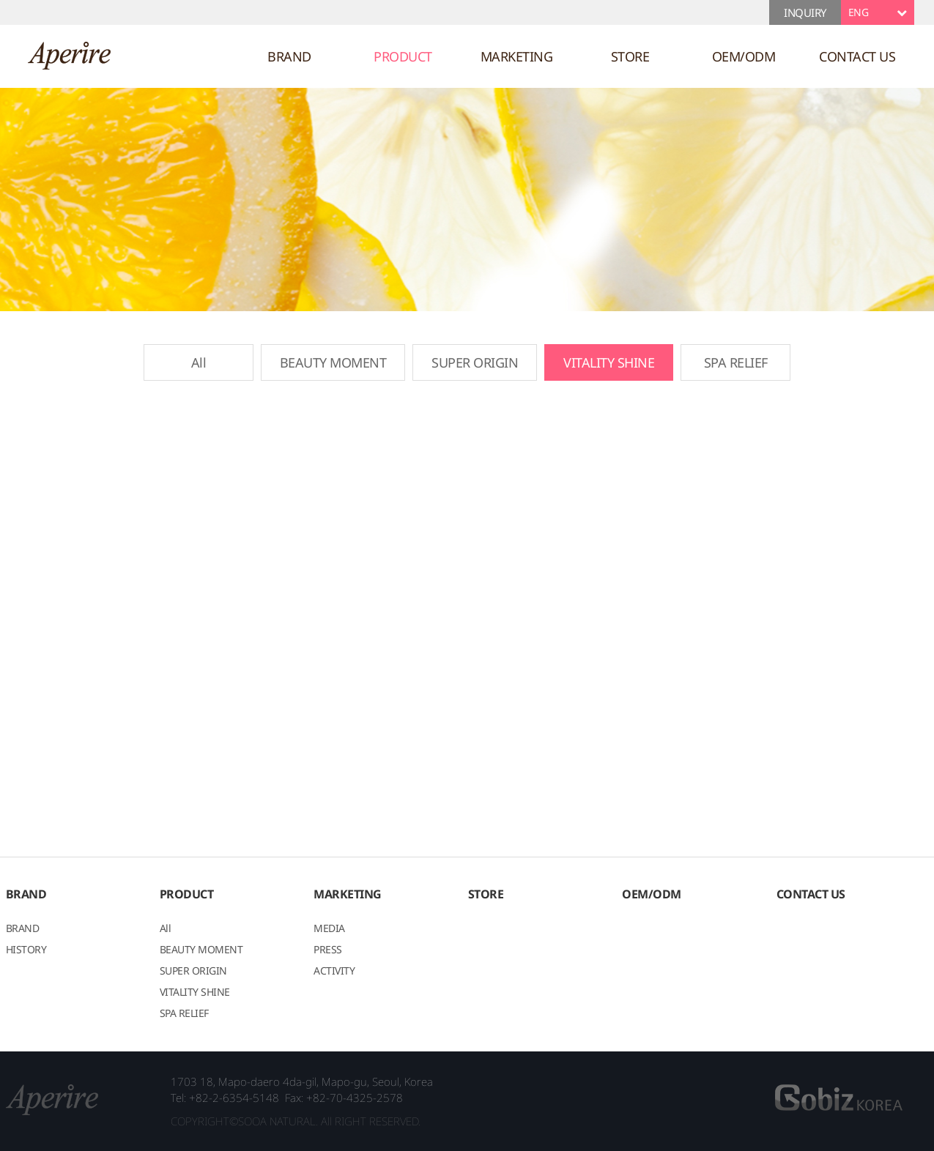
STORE (630, 56)
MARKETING (517, 56)
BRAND (289, 56)
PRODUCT (403, 56)
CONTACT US (857, 56)
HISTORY (26, 950)
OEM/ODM (744, 56)
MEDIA (329, 929)
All (199, 362)
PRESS (328, 950)
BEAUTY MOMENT (333, 362)
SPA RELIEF (736, 362)
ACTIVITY (334, 971)
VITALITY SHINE (608, 362)
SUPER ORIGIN (474, 362)
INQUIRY (805, 12)
